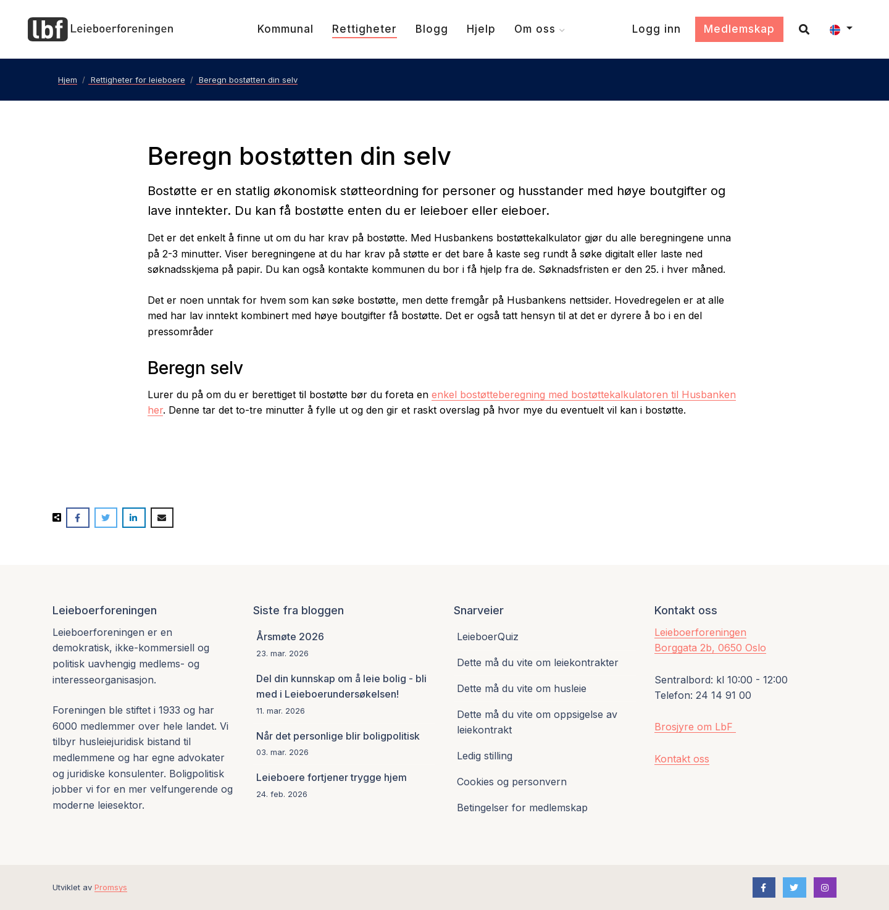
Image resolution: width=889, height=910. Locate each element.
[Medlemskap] (739, 30)
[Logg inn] (656, 29)
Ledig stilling (484, 755)
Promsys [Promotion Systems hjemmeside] (110, 887)
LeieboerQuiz (488, 636)
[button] (841, 30)
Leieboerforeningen (700, 632)
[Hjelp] (481, 29)
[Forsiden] (100, 29)
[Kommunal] (285, 29)
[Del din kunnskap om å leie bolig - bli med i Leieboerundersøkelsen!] (344, 695)
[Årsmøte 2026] (344, 645)
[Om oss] (540, 29)
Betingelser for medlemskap (522, 807)
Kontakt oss (681, 759)
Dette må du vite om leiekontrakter (538, 662)
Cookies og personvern (512, 781)
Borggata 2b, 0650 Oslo (710, 647)
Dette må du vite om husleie (521, 688)
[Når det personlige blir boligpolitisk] (344, 744)
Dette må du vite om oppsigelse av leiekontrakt (537, 722)
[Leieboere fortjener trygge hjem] (344, 785)
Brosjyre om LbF (695, 726)
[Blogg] (431, 29)
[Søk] (799, 29)
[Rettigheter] (364, 29)
